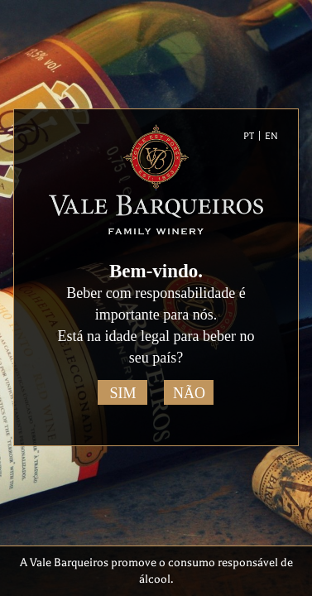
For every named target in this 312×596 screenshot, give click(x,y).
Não (189, 393)
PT (248, 136)
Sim (122, 393)
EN (271, 136)
